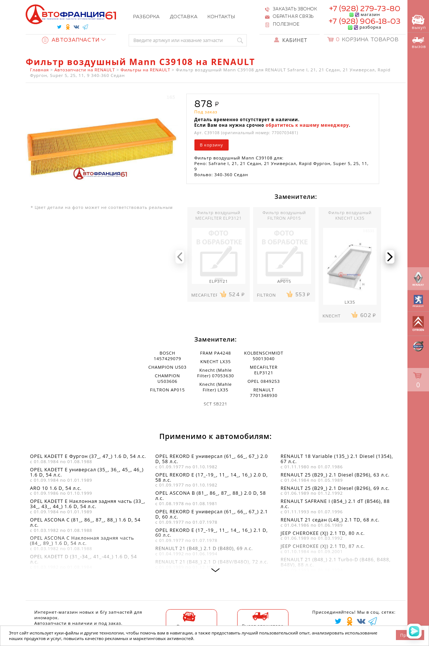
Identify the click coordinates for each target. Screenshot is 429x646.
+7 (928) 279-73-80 (364, 9)
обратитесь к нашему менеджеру (307, 125)
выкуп (419, 22)
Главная (39, 69)
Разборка (146, 16)
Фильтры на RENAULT (145, 69)
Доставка (183, 16)
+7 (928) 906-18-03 (364, 22)
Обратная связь (293, 16)
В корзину (211, 145)
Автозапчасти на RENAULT (84, 69)
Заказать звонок (295, 9)
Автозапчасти (70, 40)
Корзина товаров (367, 39)
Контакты (221, 16)
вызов (419, 43)
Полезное (286, 24)
